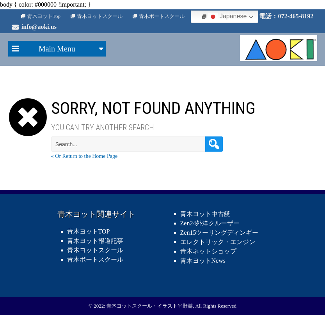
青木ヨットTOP (88, 231)
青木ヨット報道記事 (95, 240)
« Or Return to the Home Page (84, 156)
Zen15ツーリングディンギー (219, 232)
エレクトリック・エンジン (217, 242)
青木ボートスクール (162, 16)
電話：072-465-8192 (286, 16)
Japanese (227, 16)
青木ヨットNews (203, 260)
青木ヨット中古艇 (205, 214)
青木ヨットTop (43, 16)
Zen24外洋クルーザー (210, 223)
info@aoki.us (39, 26)
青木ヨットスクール (100, 16)
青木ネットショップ (208, 251)
